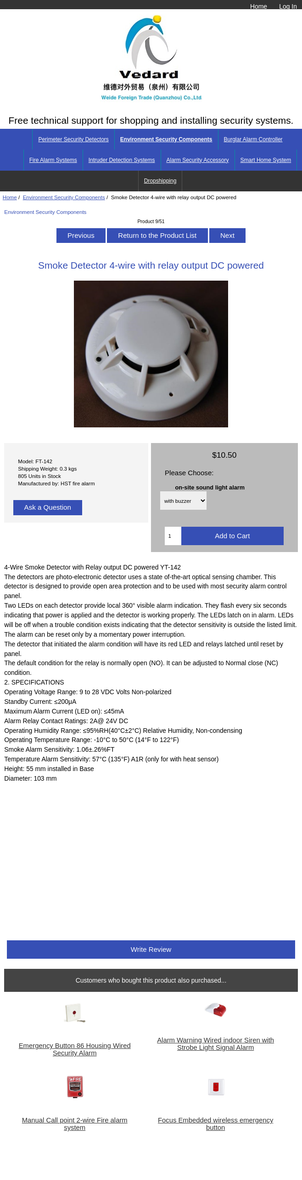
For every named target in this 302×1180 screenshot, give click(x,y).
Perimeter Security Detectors (73, 139)
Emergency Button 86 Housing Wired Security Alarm (75, 1049)
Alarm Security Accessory (198, 160)
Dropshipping (160, 181)
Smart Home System (265, 160)
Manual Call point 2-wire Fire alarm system (75, 1124)
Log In (288, 6)
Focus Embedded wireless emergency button (215, 1124)
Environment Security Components (64, 197)
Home (258, 6)
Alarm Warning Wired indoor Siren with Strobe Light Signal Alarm (215, 1043)
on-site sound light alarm (210, 487)
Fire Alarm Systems (53, 160)
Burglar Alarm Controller (253, 139)
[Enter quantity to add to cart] (173, 536)
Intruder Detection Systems (122, 160)
